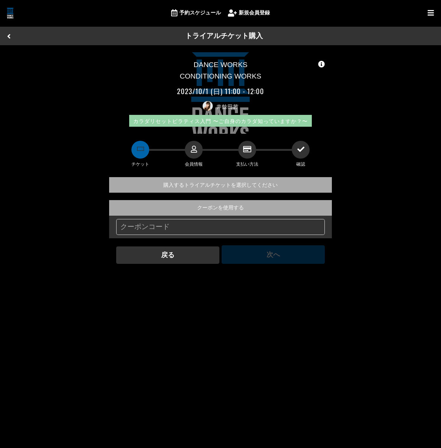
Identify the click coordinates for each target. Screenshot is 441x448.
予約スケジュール (196, 13)
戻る (167, 254)
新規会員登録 (249, 13)
